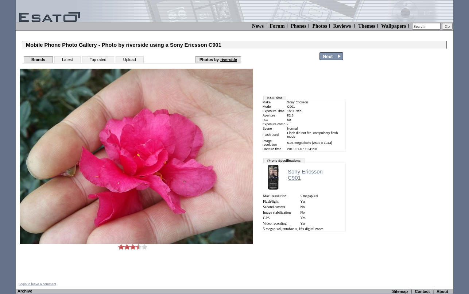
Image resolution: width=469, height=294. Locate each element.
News (258, 26)
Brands (38, 59)
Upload (129, 59)
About (442, 291)
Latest (67, 59)
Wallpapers (393, 26)
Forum (277, 26)
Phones (298, 26)
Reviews (342, 26)
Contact (422, 291)
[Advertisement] (410, 172)
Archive (25, 291)
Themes (366, 26)
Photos (319, 26)
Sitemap (400, 291)
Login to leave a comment (37, 284)
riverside (228, 59)
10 (144, 246)
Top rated (98, 59)
